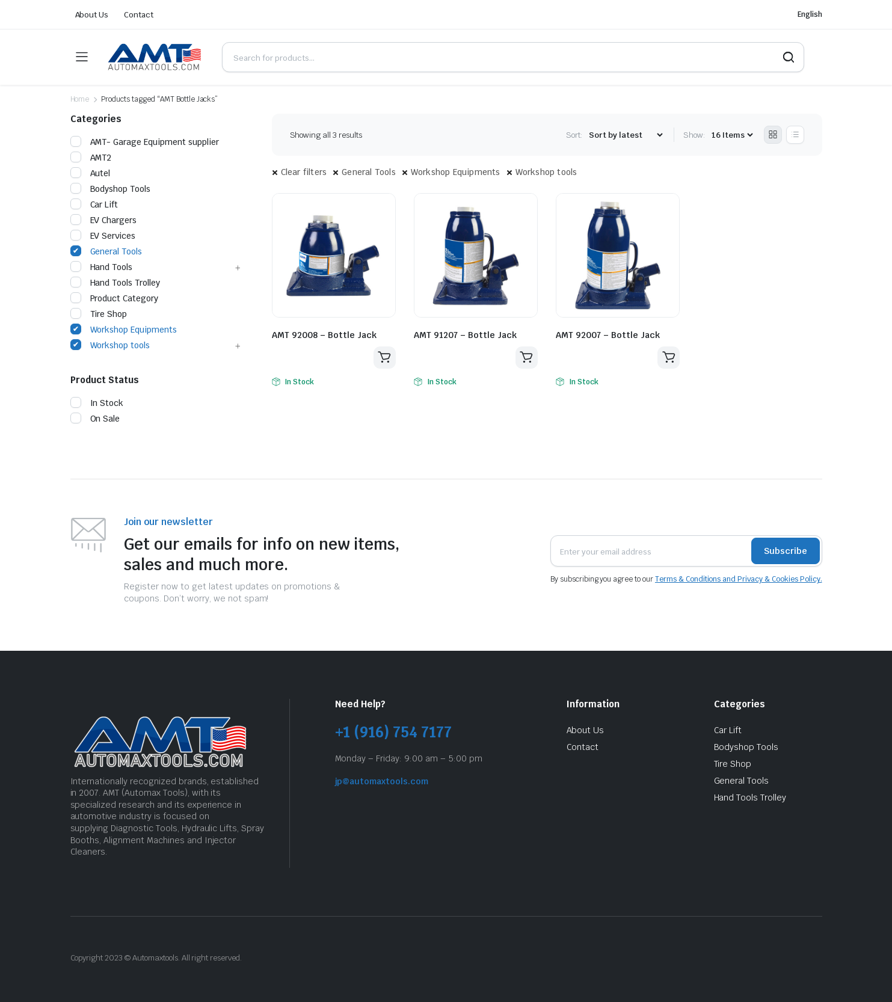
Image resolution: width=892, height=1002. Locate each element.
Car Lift (94, 204)
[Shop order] (625, 135)
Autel (90, 173)
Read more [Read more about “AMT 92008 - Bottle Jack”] (384, 357)
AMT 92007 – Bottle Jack (608, 335)
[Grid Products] (773, 135)
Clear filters (304, 172)
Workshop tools (546, 172)
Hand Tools (101, 267)
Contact (138, 15)
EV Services (103, 235)
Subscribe (785, 551)
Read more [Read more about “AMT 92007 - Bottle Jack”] (668, 357)
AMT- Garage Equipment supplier (144, 142)
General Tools (369, 172)
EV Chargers (103, 220)
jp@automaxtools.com (381, 781)
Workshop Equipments (455, 172)
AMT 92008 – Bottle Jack (324, 335)
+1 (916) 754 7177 (393, 732)
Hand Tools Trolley (115, 282)
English (810, 14)
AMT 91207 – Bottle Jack (465, 335)
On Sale (95, 418)
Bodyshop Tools (110, 188)
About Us (92, 15)
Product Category (114, 298)
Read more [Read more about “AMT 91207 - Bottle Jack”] (526, 357)
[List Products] (795, 135)
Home (80, 99)
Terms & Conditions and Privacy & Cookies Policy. (738, 579)
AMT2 (91, 157)
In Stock (97, 403)
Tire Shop (99, 314)
